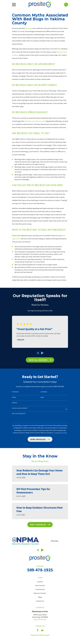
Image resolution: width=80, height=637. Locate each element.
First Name (15, 392)
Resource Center (40, 593)
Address (14, 403)
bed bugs (28, 28)
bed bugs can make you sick (34, 121)
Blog (40, 597)
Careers (40, 582)
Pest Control (40, 585)
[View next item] (42, 353)
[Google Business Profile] (42, 630)
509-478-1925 (40, 569)
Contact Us (40, 601)
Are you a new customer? (20, 408)
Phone (14, 397)
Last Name (44, 392)
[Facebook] (37, 630)
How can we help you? (19, 413)
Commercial (40, 589)
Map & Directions (40, 619)
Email (42, 397)
